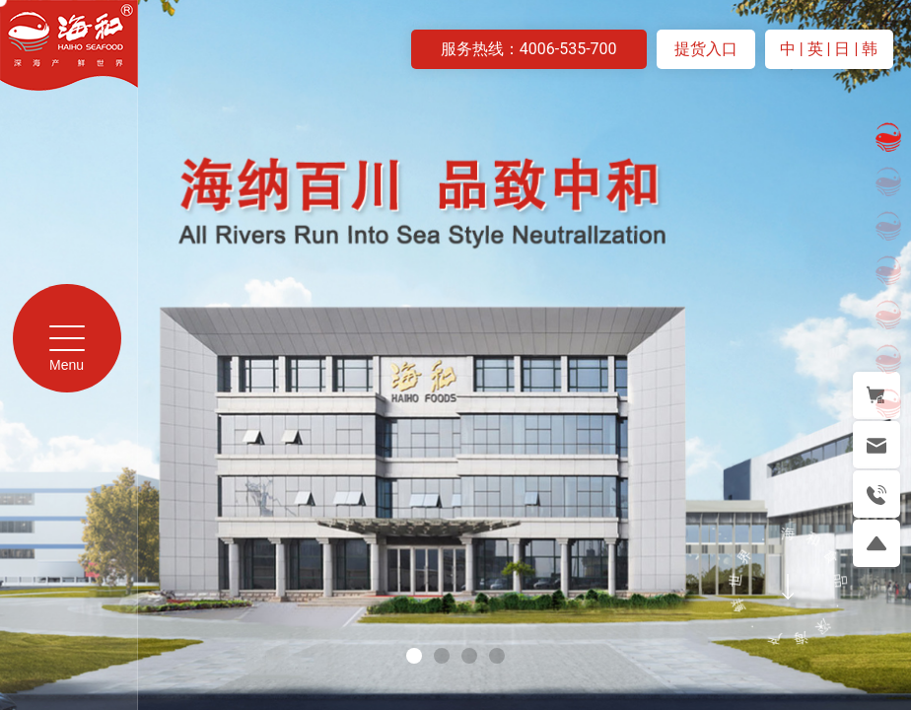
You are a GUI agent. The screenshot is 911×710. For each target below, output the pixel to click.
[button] (414, 656)
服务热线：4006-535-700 (529, 48)
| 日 (841, 48)
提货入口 (705, 48)
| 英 (813, 48)
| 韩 (865, 48)
